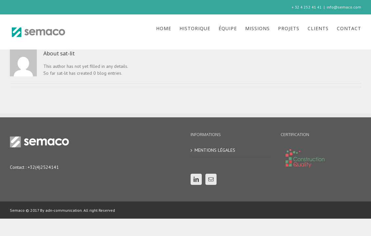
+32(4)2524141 (43, 167)
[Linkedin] (196, 179)
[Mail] (211, 179)
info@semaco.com (344, 7)
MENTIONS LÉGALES (215, 150)
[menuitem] (132, 28)
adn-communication (63, 210)
